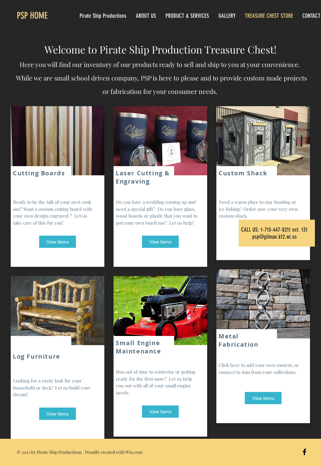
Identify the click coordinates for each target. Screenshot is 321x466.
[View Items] (57, 242)
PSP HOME (32, 15)
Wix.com (133, 452)
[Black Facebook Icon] (304, 452)
